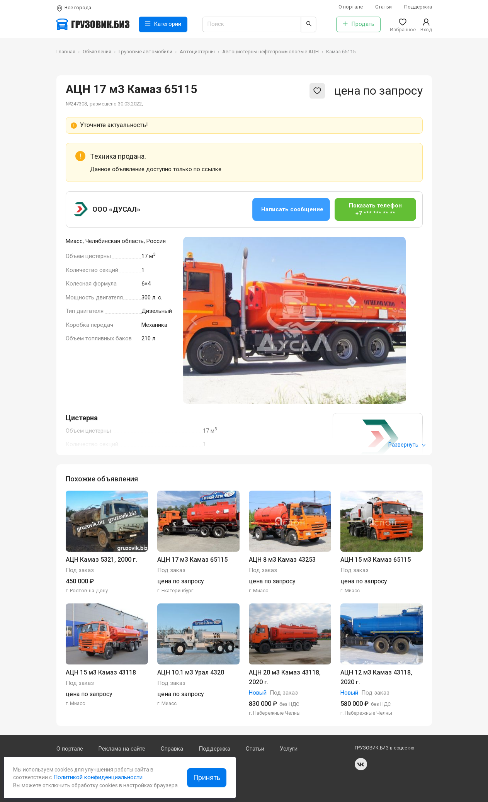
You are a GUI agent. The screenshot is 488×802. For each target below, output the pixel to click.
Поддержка (418, 7)
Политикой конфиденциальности (97, 777)
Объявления (97, 51)
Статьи (383, 7)
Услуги (289, 748)
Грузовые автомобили (145, 51)
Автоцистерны (197, 51)
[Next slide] (394, 320)
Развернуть (407, 445)
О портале (350, 7)
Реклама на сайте (122, 748)
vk (361, 764)
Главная (65, 51)
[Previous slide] (195, 320)
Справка (172, 748)
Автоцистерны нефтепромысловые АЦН (270, 51)
